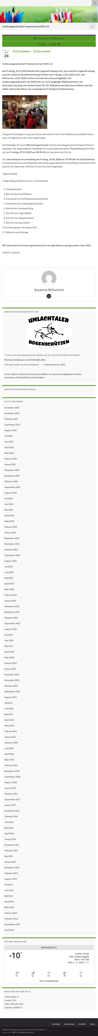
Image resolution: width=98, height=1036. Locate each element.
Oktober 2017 (11, 793)
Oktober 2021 (11, 686)
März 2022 (9, 657)
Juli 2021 (8, 703)
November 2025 (11, 413)
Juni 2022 (8, 640)
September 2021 (12, 691)
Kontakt (56, 1024)
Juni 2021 (8, 708)
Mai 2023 (8, 578)
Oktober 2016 (11, 816)
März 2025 (9, 453)
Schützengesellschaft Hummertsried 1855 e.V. (25, 26)
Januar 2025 (10, 464)
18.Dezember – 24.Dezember (50, 38)
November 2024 (11, 475)
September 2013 (12, 924)
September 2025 (12, 424)
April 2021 (9, 720)
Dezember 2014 (11, 867)
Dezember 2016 (11, 810)
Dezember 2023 (11, 538)
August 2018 (10, 782)
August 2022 (10, 629)
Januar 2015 (10, 862)
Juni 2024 (8, 504)
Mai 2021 (8, 714)
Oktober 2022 (11, 617)
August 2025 (10, 430)
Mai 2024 (8, 510)
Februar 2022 (10, 663)
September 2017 (12, 799)
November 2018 (11, 771)
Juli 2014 (8, 884)
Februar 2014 (10, 913)
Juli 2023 (8, 566)
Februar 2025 (10, 458)
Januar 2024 (10, 532)
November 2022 (11, 612)
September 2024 (12, 487)
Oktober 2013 (11, 918)
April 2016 (9, 833)
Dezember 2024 (11, 470)
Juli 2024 (8, 498)
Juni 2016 (8, 822)
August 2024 (10, 492)
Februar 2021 (10, 731)
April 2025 (9, 447)
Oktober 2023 (11, 549)
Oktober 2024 (11, 481)
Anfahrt (82, 1024)
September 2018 (12, 776)
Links (92, 1024)
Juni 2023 (8, 572)
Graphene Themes (26, 1032)
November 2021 (11, 680)
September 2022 (12, 623)
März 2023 (9, 589)
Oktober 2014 (11, 873)
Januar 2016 (10, 839)
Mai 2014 (8, 896)
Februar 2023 (10, 595)
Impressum (69, 1024)
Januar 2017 (10, 805)
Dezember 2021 (11, 674)
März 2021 (9, 725)
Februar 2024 (10, 527)
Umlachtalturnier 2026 (54, 364)
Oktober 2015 (11, 850)
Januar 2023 (10, 600)
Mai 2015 (8, 856)
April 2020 (9, 754)
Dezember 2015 (11, 845)
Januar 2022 (10, 669)
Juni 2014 (8, 890)
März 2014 (9, 907)
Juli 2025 (8, 436)
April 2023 (9, 583)
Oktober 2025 (11, 419)
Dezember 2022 (11, 606)
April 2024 (9, 515)
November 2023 (11, 544)
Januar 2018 (10, 788)
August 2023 (10, 561)
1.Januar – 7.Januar (47, 44)
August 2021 (10, 697)
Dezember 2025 (11, 407)
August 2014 (10, 879)
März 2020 (9, 759)
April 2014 (9, 901)
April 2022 (9, 651)
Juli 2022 (8, 634)
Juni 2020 (8, 748)
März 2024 (9, 521)
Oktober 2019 (11, 765)
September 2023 (12, 555)
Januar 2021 (10, 737)
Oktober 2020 (11, 742)
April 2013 (9, 930)
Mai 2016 (8, 827)
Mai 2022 (8, 646)
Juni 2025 (8, 441)
